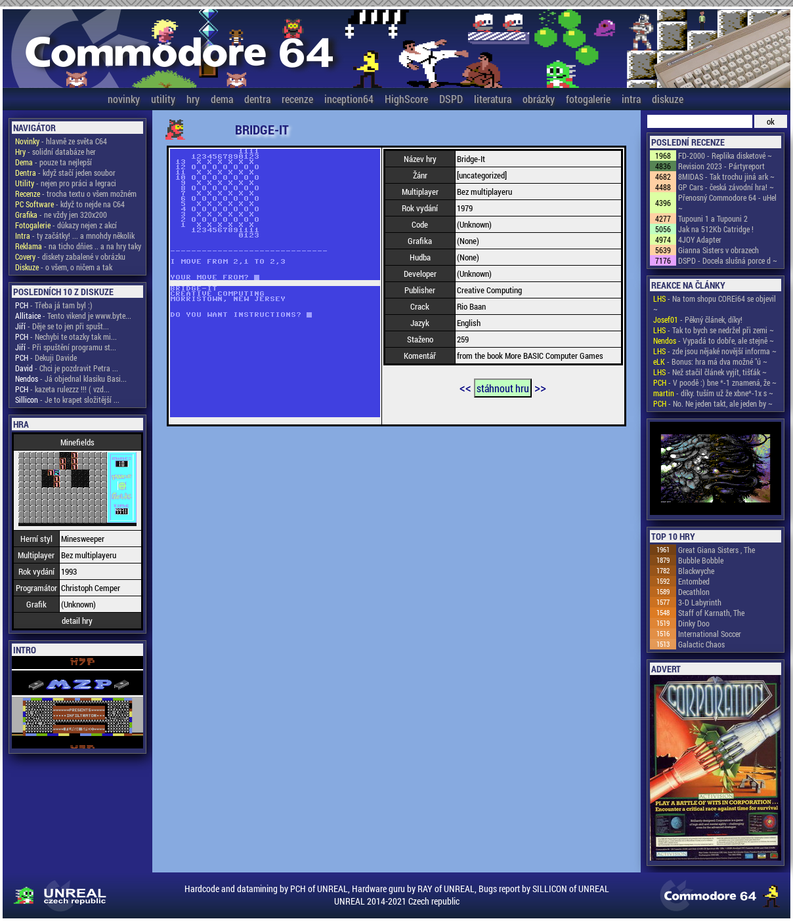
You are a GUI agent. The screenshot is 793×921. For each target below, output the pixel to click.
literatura (492, 99)
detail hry (77, 620)
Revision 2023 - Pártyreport (721, 166)
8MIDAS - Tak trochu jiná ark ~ (726, 176)
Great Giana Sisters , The (716, 549)
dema (222, 99)
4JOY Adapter (699, 239)
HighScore (406, 99)
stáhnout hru (503, 388)
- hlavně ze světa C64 (61, 141)
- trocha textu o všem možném (76, 193)
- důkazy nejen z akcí (66, 225)
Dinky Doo (694, 623)
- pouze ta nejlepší (53, 162)
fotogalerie (588, 99)
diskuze (667, 99)
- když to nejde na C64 (70, 204)
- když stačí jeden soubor (65, 172)
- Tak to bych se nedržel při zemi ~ (713, 330)
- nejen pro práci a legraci (65, 183)
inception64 (349, 99)
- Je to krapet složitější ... (67, 399)
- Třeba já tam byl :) (54, 305)
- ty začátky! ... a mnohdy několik (75, 235)
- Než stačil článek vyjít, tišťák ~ (710, 372)
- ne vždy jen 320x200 (61, 214)
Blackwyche (696, 570)
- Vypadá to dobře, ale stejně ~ (713, 340)
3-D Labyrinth (699, 602)
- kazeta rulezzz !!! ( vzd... (62, 389)
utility (163, 99)
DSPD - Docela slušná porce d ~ (727, 260)
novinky (124, 99)
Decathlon (694, 591)
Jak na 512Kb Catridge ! (716, 229)
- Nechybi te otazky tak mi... (66, 336)
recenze (297, 99)
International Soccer (709, 633)
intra (631, 99)
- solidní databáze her (55, 151)
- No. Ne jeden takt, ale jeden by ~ (713, 403)
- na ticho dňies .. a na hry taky (78, 246)
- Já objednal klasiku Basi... (71, 378)
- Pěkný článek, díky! (697, 319)
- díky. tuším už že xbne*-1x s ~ (713, 393)
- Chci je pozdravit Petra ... (66, 368)
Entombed (694, 581)
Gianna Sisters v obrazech (718, 250)
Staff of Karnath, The (711, 612)
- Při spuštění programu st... (65, 347)
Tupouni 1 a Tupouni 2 (713, 218)
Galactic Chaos (701, 644)
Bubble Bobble (700, 560)
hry (193, 99)
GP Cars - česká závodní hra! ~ (726, 187)
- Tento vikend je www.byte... (73, 315)
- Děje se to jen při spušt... (62, 326)
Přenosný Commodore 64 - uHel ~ (727, 202)
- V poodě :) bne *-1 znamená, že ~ (715, 382)
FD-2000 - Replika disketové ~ (725, 155)
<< (465, 387)
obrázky (539, 99)
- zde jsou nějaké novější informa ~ (715, 351)
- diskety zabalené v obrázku (70, 256)
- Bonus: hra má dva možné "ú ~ (710, 361)
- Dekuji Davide (46, 357)
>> (540, 387)
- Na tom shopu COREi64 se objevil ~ (714, 303)
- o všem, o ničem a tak (63, 267)
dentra (257, 99)
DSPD (451, 99)
